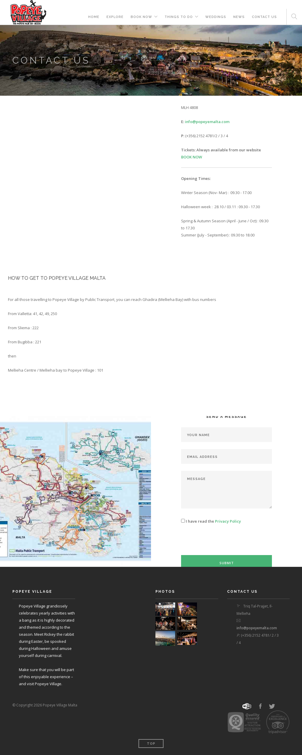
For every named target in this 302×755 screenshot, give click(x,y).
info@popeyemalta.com (207, 121)
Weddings (215, 17)
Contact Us (264, 17)
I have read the (211, 521)
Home (93, 17)
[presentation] (226, 543)
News (239, 17)
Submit (226, 563)
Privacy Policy (228, 521)
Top (151, 744)
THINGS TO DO (179, 17)
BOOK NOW (141, 17)
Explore (115, 17)
